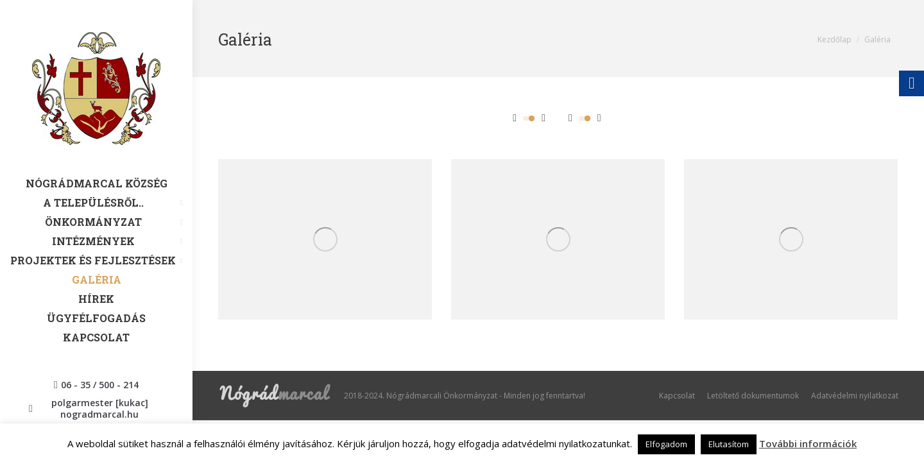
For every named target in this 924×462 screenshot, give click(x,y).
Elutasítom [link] (728, 444)
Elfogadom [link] (666, 444)
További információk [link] (808, 443)
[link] (96, 104)
